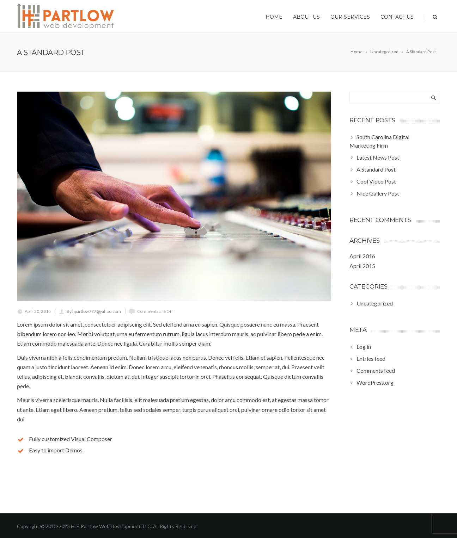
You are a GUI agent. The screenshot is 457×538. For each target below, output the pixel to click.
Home (274, 17)
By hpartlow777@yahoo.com (94, 311)
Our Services (350, 17)
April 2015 (362, 265)
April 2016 (362, 256)
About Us (306, 17)
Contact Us (397, 17)
